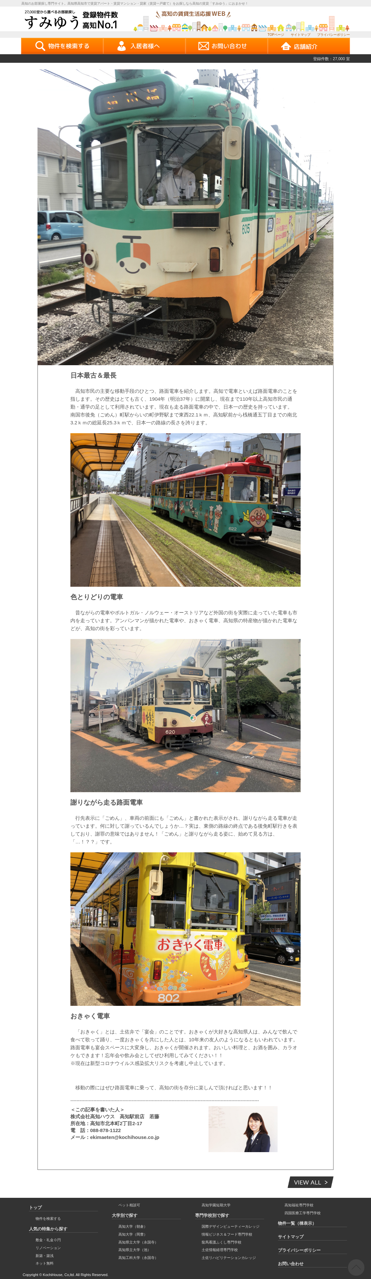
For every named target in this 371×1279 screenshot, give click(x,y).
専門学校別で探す (212, 1215)
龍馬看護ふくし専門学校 (221, 1242)
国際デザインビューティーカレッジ (231, 1226)
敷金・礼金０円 (48, 1240)
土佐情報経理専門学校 (220, 1250)
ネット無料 (45, 1263)
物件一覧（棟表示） (297, 1223)
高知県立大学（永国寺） (138, 1242)
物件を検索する (48, 1218)
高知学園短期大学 (216, 1205)
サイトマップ (300, 34)
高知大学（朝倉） (132, 1226)
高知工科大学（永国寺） (138, 1258)
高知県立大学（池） (134, 1250)
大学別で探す (124, 1215)
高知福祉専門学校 (298, 1205)
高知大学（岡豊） (132, 1234)
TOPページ (276, 34)
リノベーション (48, 1248)
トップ (35, 1207)
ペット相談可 (129, 1205)
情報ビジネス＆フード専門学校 (227, 1234)
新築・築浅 (45, 1256)
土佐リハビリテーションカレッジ (229, 1258)
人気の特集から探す (48, 1228)
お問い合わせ (291, 1263)
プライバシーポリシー (333, 34)
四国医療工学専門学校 (302, 1213)
